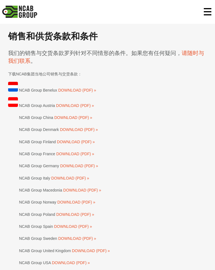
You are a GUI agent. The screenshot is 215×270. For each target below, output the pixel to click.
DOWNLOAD (70, 90)
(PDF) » (89, 90)
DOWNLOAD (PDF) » (75, 105)
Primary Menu (207, 12)
